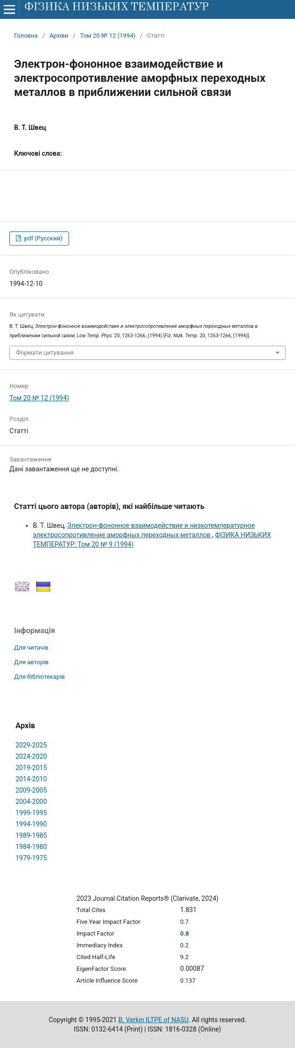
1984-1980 (31, 846)
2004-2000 (31, 801)
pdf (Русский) (42, 238)
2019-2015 (31, 767)
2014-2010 (31, 779)
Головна (26, 35)
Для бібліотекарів (39, 676)
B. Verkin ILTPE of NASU (153, 1020)
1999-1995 (31, 813)
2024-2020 (31, 756)
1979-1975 (31, 858)
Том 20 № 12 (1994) (107, 35)
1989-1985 (31, 835)
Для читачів (31, 647)
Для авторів (31, 662)
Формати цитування (45, 352)
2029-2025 (31, 745)
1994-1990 (31, 824)
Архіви (58, 35)
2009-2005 (31, 790)
